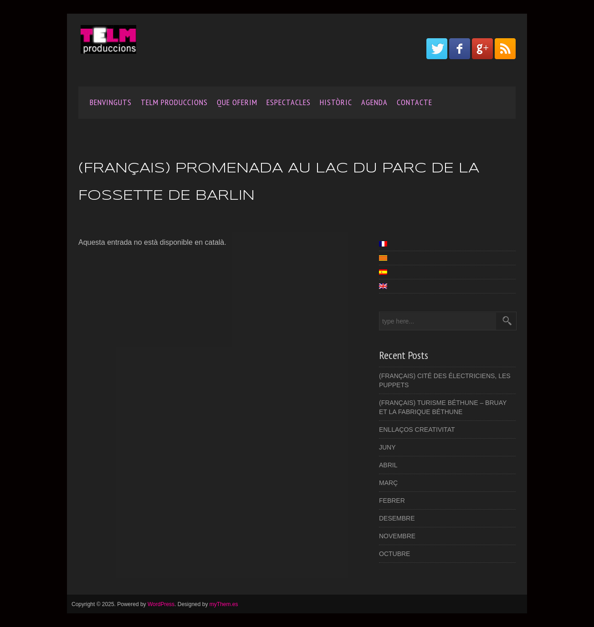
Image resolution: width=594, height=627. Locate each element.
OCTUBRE (394, 553)
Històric (336, 102)
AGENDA (374, 102)
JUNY (387, 447)
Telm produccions (174, 102)
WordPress (161, 604)
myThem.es (224, 604)
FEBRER (392, 500)
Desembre (397, 518)
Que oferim (237, 102)
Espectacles (288, 102)
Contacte (414, 102)
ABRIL (388, 465)
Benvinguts (111, 102)
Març (388, 482)
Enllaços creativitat (417, 429)
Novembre (397, 536)
